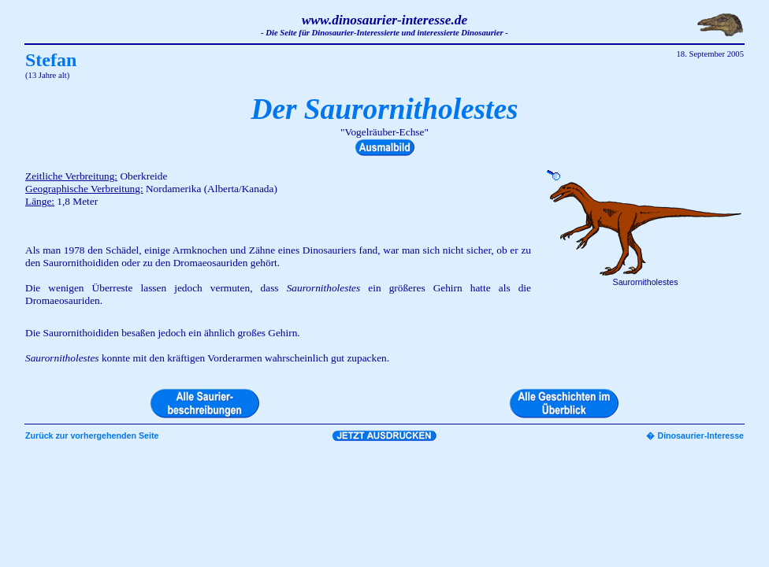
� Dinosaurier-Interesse (695, 435)
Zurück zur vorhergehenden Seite (91, 435)
